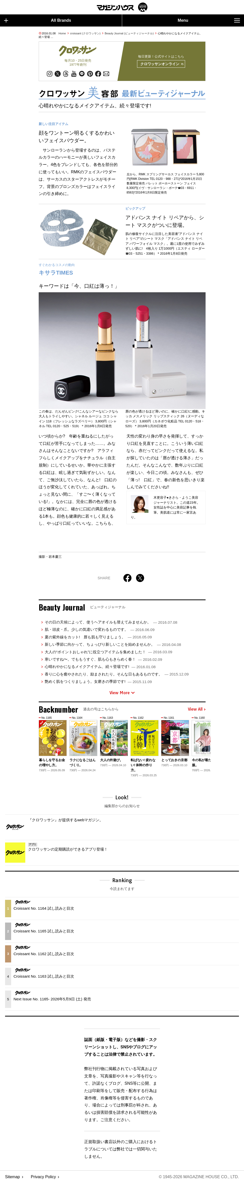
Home (62, 33)
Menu (209, 20)
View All (197, 709)
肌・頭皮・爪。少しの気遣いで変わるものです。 (99, 629)
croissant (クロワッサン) (85, 33)
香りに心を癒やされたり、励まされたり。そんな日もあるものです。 (117, 674)
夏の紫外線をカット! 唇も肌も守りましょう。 (98, 637)
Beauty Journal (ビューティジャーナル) (129, 33)
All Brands (37, 20)
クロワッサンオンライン (161, 64)
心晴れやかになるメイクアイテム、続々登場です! (100, 666)
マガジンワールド (122, 7)
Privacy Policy (43, 1177)
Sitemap (12, 1177)
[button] (201, 744)
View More (122, 692)
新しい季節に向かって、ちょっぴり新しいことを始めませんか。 (113, 644)
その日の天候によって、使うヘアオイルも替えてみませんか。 (111, 622)
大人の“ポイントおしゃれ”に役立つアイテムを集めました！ (108, 652)
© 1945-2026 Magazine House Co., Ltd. (199, 1177)
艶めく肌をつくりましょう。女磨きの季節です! (98, 681)
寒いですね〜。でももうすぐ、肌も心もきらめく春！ (103, 659)
